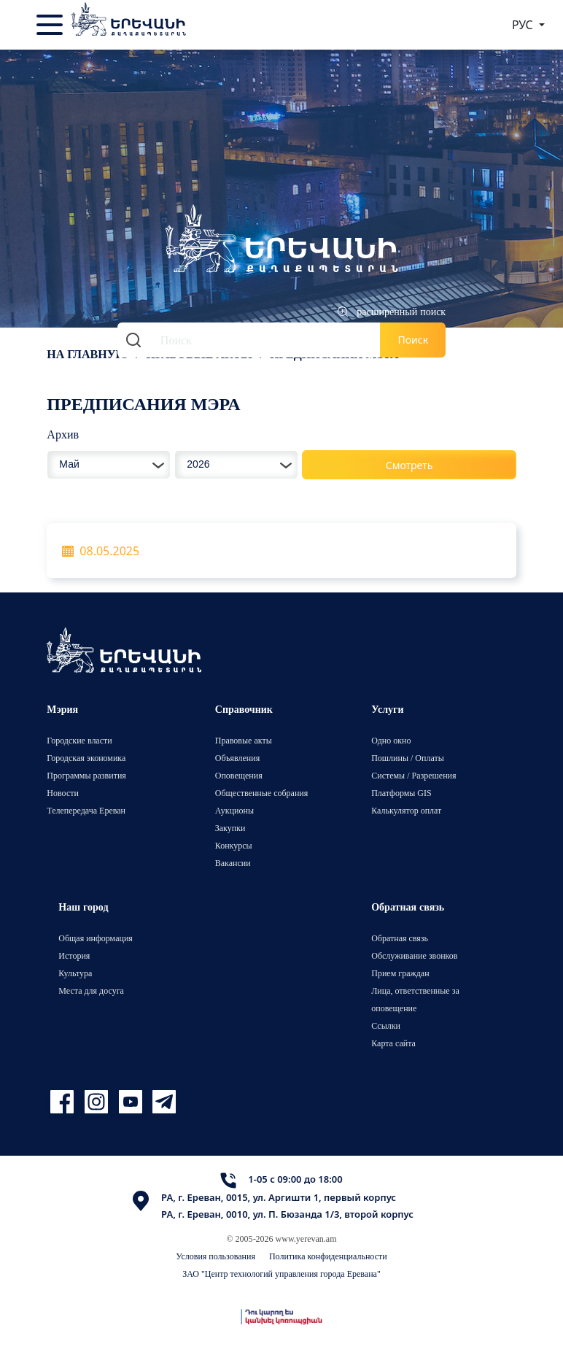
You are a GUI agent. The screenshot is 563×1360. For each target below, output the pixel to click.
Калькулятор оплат (406, 810)
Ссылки (385, 1025)
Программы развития (86, 775)
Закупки (230, 828)
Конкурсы (233, 845)
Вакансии (233, 863)
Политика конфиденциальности (328, 1256)
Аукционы (234, 810)
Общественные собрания (261, 793)
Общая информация (95, 938)
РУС (524, 25)
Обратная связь (399, 938)
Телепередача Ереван (86, 810)
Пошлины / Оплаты (407, 758)
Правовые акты (243, 740)
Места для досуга (91, 990)
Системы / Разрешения (413, 775)
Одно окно (391, 740)
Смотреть (409, 465)
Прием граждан (400, 973)
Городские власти (79, 740)
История (74, 955)
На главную (87, 354)
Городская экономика (86, 758)
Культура (75, 973)
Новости (63, 793)
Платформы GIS (401, 793)
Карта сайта (393, 1043)
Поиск (413, 340)
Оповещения (239, 775)
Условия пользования (215, 1256)
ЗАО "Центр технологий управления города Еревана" (281, 1273)
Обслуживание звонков (414, 955)
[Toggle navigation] (51, 25)
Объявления (237, 758)
